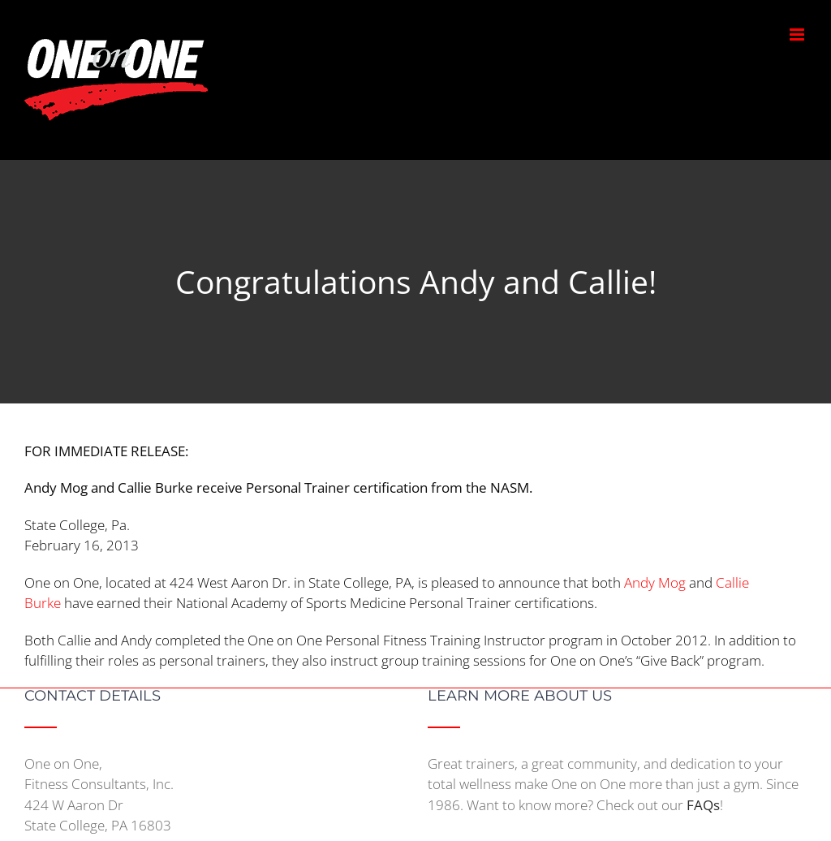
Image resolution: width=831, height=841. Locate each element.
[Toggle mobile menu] (798, 34)
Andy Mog (655, 582)
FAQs (703, 805)
